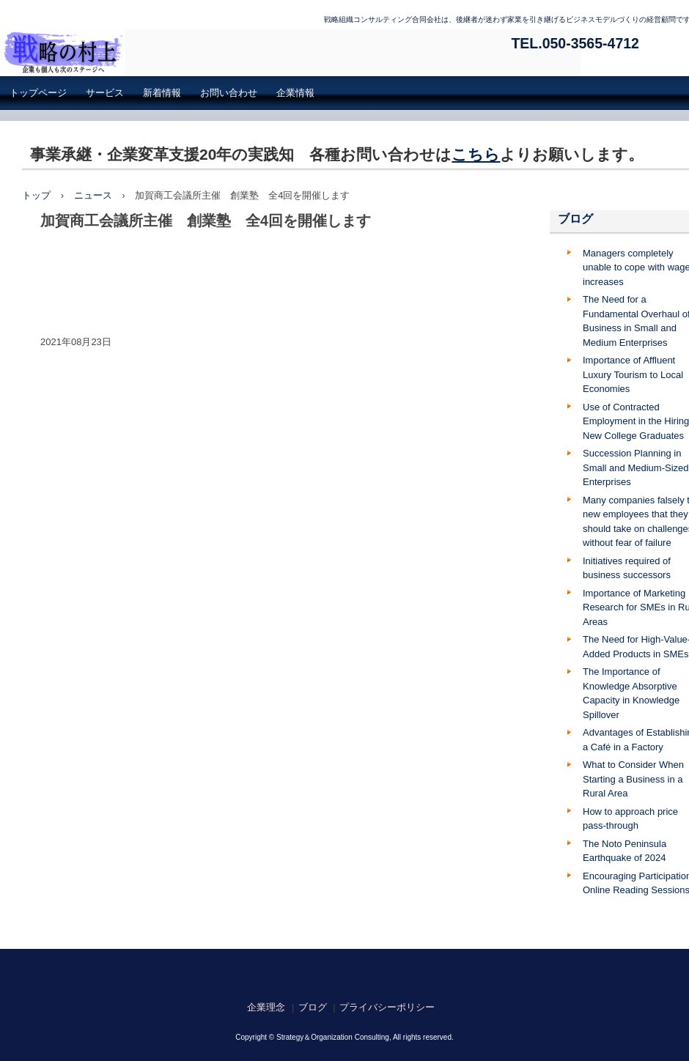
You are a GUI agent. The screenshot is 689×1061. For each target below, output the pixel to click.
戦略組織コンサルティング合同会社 (290, 52)
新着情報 (162, 92)
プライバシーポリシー (387, 1007)
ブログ (575, 218)
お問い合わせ (228, 92)
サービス (105, 92)
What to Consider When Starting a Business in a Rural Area (633, 779)
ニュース (93, 195)
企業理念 (266, 1007)
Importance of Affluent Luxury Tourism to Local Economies (633, 374)
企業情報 (295, 92)
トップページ (38, 92)
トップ (36, 195)
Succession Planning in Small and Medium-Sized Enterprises (636, 467)
